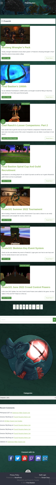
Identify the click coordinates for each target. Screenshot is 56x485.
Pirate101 (26, 64)
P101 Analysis (25, 25)
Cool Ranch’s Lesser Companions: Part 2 (25, 125)
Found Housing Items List (22, 417)
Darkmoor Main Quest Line (21, 413)
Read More (49, 58)
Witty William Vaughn (11, 138)
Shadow (8, 97)
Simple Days (45, 477)
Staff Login (42, 475)
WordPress (18, 477)
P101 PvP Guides (24, 265)
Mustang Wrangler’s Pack (16, 47)
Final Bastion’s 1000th (14, 86)
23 (38, 307)
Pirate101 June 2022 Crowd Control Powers (26, 287)
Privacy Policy (14, 475)
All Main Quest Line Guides (13, 421)
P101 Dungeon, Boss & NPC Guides (20, 226)
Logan (7, 58)
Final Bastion (30, 3)
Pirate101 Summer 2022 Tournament (22, 209)
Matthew (8, 220)
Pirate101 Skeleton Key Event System (23, 248)
